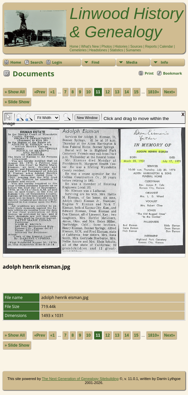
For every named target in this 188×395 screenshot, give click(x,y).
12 (107, 92)
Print (149, 73)
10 (88, 92)
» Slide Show (17, 102)
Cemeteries (78, 50)
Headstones (98, 50)
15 (136, 92)
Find (95, 62)
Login (57, 62)
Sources (136, 46)
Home (74, 46)
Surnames (133, 50)
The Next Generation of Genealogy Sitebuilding (80, 379)
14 (126, 92)
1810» (153, 92)
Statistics (116, 50)
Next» (169, 92)
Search (37, 62)
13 (117, 92)
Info (164, 62)
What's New (90, 46)
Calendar (166, 46)
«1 (52, 92)
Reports (151, 46)
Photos (106, 46)
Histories (120, 46)
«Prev (39, 92)
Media (131, 62)
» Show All (15, 92)
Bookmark (172, 73)
